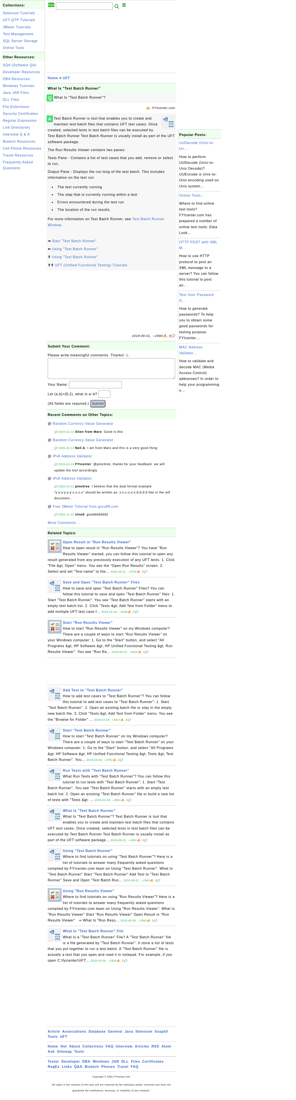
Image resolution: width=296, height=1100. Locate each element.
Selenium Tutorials (19, 13)
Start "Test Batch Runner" (74, 241)
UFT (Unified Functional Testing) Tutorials (91, 265)
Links (67, 1071)
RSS (155, 1051)
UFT (66, 78)
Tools (53, 1041)
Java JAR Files (16, 93)
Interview (124, 1051)
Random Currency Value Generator (83, 428)
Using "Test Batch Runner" (75, 249)
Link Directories (16, 127)
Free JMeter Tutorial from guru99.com (86, 511)
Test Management (18, 34)
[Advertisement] (23, 237)
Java (129, 1036)
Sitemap (64, 1056)
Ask (51, 1056)
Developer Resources (21, 72)
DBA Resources (16, 79)
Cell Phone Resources (22, 148)
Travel (122, 1071)
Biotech (92, 1071)
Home (53, 78)
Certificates (153, 1066)
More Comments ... (64, 527)
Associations (74, 1036)
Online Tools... (191, 195)
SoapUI (161, 1036)
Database (97, 1036)
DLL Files (11, 99)
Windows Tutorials (19, 86)
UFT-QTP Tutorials (19, 20)
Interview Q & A (16, 134)
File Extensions (16, 107)
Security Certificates (20, 113)
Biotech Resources (19, 141)
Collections (92, 1051)
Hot (63, 1051)
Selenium (143, 1036)
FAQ (109, 1051)
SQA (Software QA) (19, 65)
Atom (166, 1051)
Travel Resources (18, 155)
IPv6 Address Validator (72, 460)
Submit (98, 408)
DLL (125, 1066)
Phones (108, 1071)
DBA (86, 1066)
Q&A (78, 1071)
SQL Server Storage (20, 41)
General (115, 1036)
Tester (53, 1066)
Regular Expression (20, 120)
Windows (101, 1066)
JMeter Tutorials (17, 27)
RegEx (54, 1071)
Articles (142, 1051)
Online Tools (13, 48)
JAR (115, 1066)
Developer (70, 1066)
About (74, 1051)
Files (135, 1066)
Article (54, 1036)
